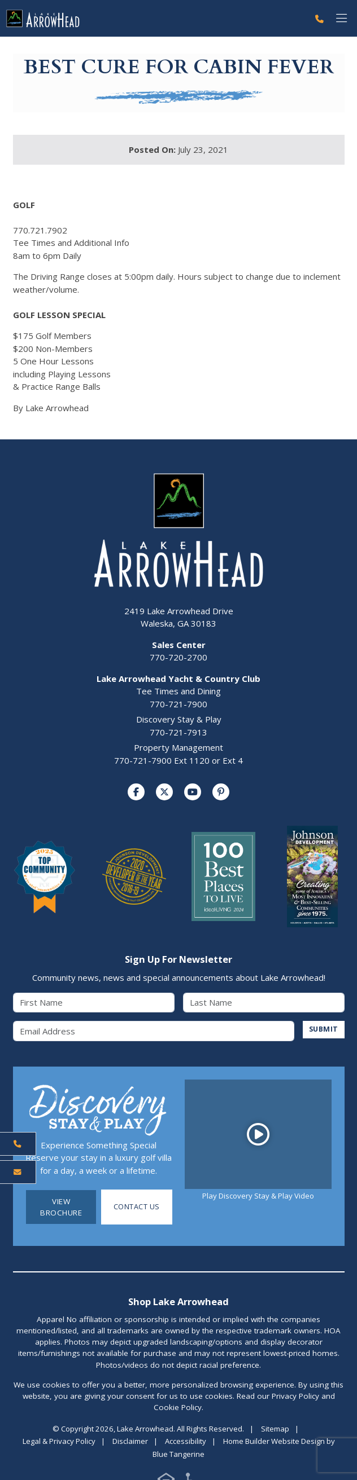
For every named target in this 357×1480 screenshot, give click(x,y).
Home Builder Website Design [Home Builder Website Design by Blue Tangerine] (274, 1442)
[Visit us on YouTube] (192, 792)
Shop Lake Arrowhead (178, 1301)
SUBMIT (322, 1030)
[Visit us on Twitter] (164, 792)
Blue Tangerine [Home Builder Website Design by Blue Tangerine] (178, 1455)
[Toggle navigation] (341, 18)
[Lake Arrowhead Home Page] (154, 18)
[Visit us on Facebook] (136, 792)
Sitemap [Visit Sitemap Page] (275, 1429)
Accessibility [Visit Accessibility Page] (185, 1442)
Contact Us (136, 1207)
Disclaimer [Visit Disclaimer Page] (130, 1442)
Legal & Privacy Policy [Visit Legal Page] (59, 1442)
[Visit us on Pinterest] (220, 792)
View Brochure (61, 1207)
